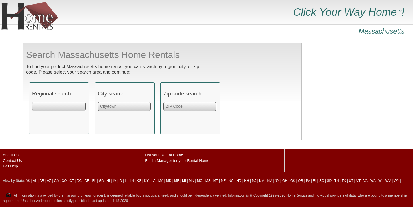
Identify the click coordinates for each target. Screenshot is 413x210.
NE (223, 181)
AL (35, 181)
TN (336, 181)
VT (358, 181)
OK (292, 181)
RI (314, 181)
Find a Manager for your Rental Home (177, 160)
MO (199, 181)
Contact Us (12, 160)
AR (42, 181)
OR (300, 181)
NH (246, 181)
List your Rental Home (164, 155)
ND (238, 181)
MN (191, 181)
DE (87, 181)
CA (56, 181)
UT (351, 181)
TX (344, 181)
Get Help (10, 166)
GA (101, 181)
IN (132, 181)
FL (94, 181)
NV (269, 181)
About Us (11, 155)
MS (208, 181)
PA (308, 181)
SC (321, 181)
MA (160, 181)
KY (146, 181)
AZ (49, 181)
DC (79, 181)
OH (284, 181)
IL (126, 181)
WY (396, 181)
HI (108, 181)
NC (231, 181)
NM (261, 181)
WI (380, 181)
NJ (254, 181)
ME (176, 181)
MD (169, 181)
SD (329, 181)
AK (28, 181)
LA (153, 181)
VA (365, 181)
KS (139, 181)
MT (215, 181)
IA (114, 181)
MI (184, 181)
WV (388, 181)
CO (64, 181)
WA (372, 181)
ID (120, 181)
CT (71, 181)
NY (277, 181)
